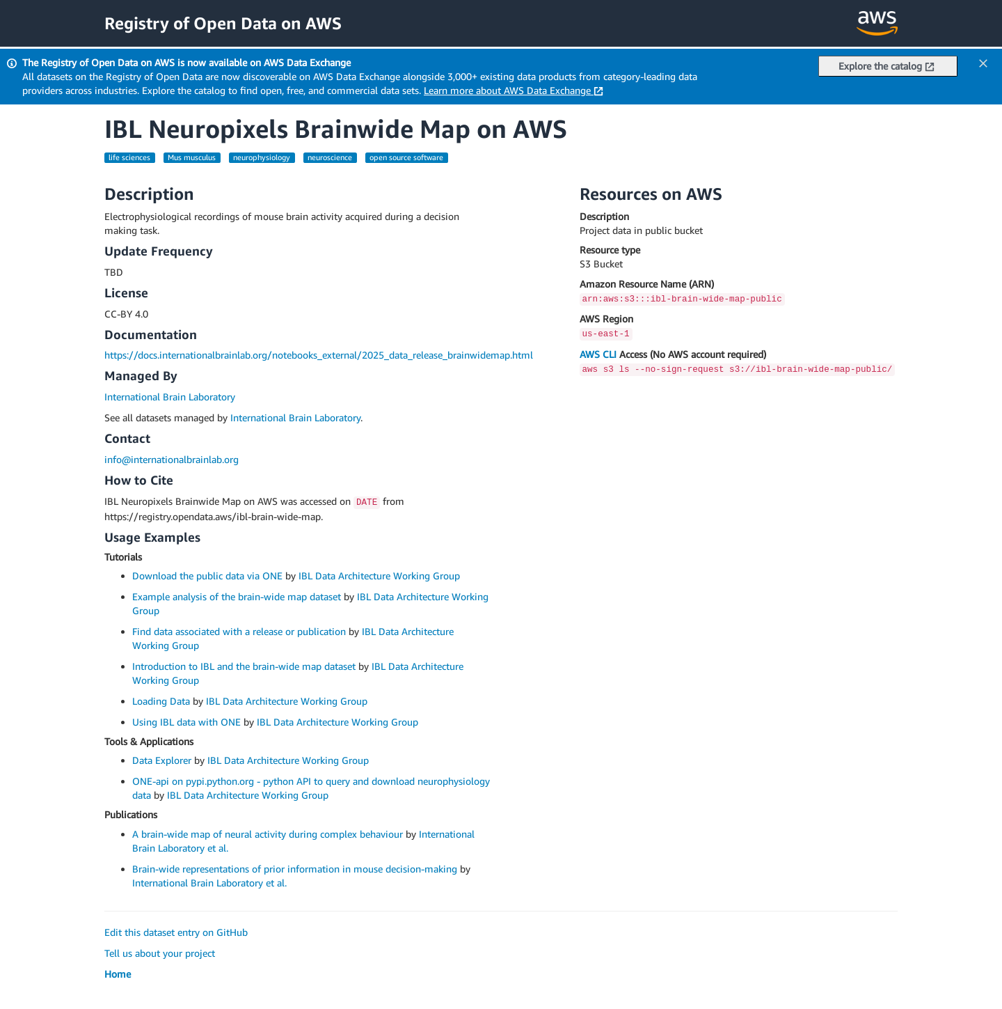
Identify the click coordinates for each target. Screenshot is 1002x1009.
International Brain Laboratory (169, 396)
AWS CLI (598, 354)
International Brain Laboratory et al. (209, 883)
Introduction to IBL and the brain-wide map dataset (244, 666)
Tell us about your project (159, 953)
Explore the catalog (886, 66)
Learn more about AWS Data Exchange (513, 90)
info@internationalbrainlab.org (171, 459)
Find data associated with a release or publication (239, 631)
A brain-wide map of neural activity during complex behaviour (267, 834)
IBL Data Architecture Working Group (379, 575)
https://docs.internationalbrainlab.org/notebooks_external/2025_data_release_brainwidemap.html (318, 355)
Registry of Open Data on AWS (223, 23)
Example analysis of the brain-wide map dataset (236, 596)
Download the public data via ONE (207, 575)
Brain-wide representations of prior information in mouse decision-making (294, 869)
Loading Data (161, 701)
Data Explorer (161, 760)
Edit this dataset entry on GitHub (176, 932)
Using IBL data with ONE (186, 722)
